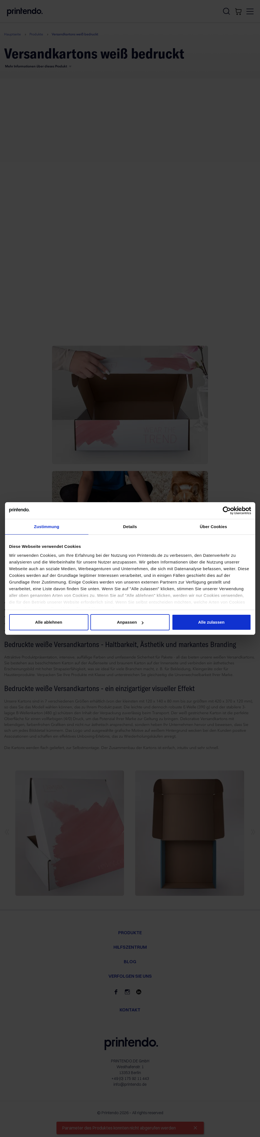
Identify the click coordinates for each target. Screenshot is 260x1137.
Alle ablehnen (48, 622)
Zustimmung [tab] (46, 526)
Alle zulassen (211, 622)
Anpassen (130, 622)
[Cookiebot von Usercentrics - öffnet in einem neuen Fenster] (226, 510)
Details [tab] (130, 526)
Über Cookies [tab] (213, 526)
